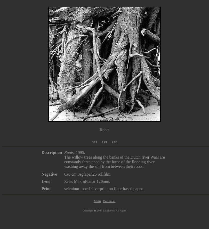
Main (97, 201)
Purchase (109, 201)
